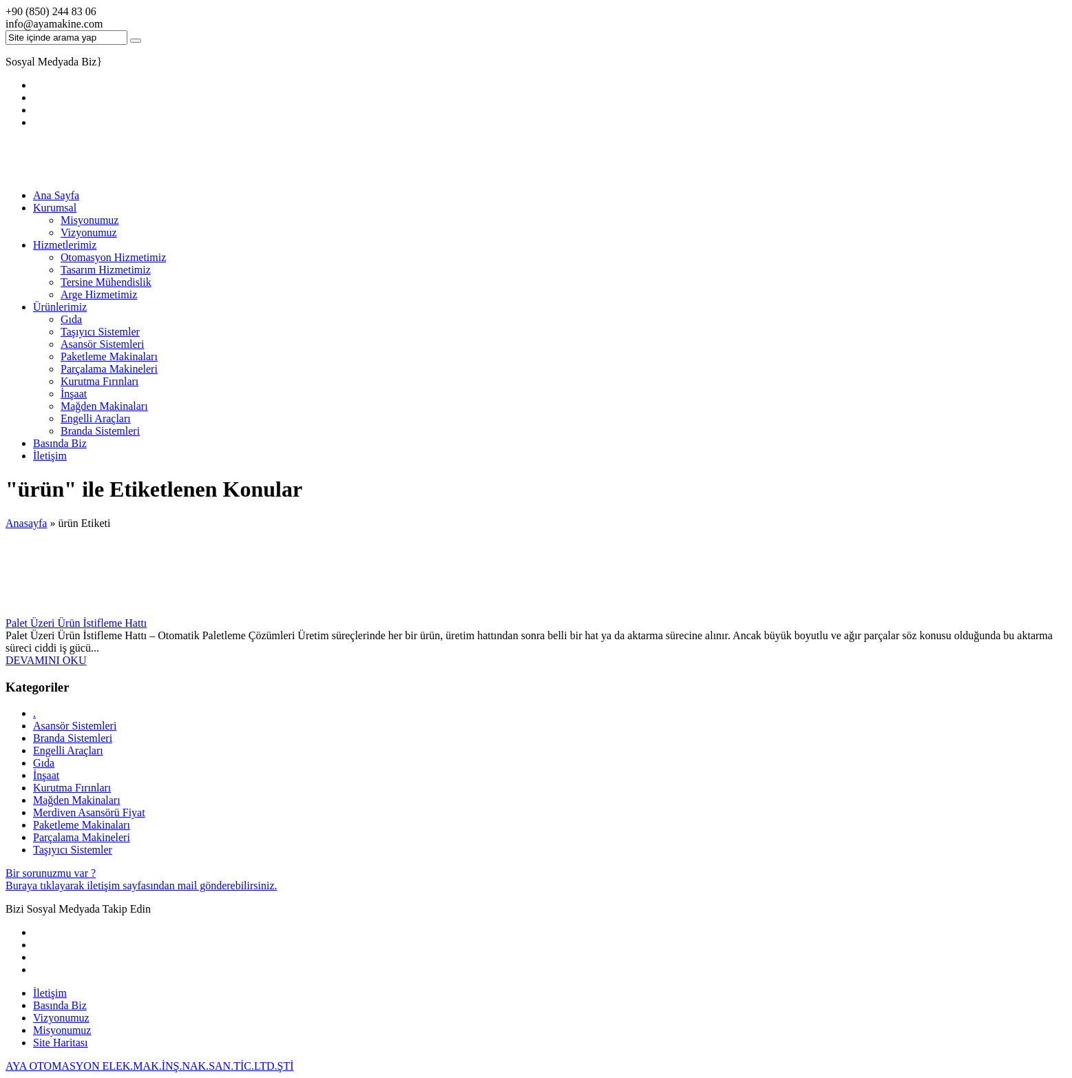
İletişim (50, 456)
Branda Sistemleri (100, 431)
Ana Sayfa (56, 195)
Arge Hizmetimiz (99, 294)
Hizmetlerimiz (64, 245)
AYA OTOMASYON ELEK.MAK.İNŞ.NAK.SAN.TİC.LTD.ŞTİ (150, 1066)
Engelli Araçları (96, 418)
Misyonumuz (89, 220)
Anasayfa (26, 523)
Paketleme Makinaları (109, 356)
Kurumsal (54, 208)
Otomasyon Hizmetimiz (113, 257)
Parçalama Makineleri (109, 369)
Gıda (71, 319)
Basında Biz (60, 443)
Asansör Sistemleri (102, 344)
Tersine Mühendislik (106, 282)
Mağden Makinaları (104, 406)
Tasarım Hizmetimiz (106, 270)
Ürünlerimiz (60, 307)
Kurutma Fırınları (99, 381)
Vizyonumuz (89, 232)
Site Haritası (60, 1042)
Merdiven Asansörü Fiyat (89, 812)
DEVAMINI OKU (46, 660)
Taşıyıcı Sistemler (100, 332)
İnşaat (74, 394)
